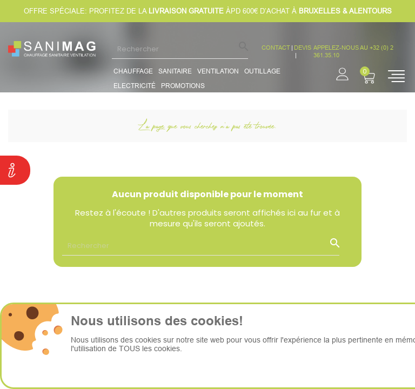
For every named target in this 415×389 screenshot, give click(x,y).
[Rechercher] (180, 48)
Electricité (134, 86)
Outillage (262, 71)
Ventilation (218, 71)
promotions (183, 86)
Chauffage (133, 71)
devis (302, 47)
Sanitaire (175, 71)
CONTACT (276, 47)
